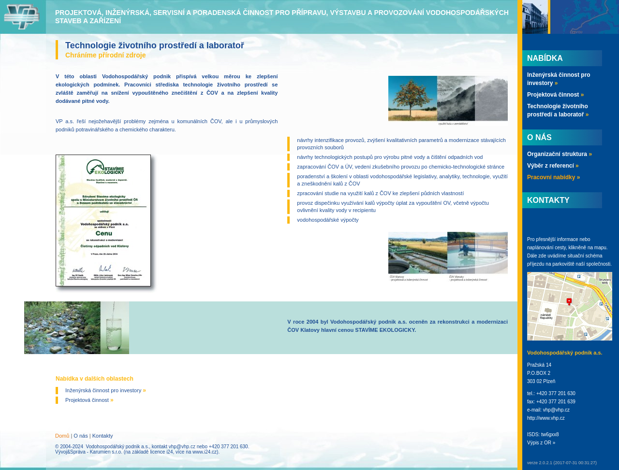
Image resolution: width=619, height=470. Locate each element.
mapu (600, 247)
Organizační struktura (559, 154)
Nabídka (545, 58)
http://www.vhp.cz (546, 418)
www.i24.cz (204, 452)
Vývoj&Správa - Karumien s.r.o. (88, 452)
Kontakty (102, 436)
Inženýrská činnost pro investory (105, 390)
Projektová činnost (89, 400)
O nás (81, 436)
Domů (62, 436)
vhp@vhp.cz (182, 446)
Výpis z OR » (541, 442)
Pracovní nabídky (553, 177)
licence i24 (161, 452)
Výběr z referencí (553, 165)
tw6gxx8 (550, 434)
